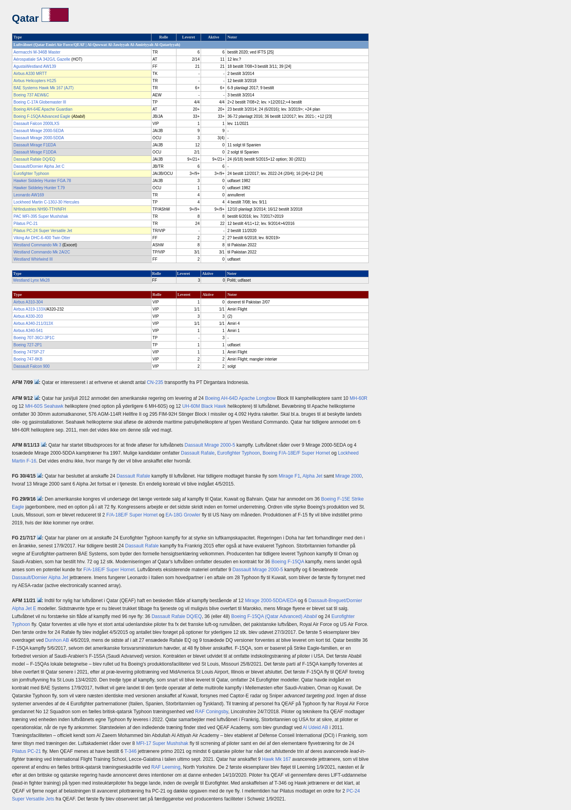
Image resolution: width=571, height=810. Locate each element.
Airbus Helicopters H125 (34, 81)
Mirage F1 (289, 476)
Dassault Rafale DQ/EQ (34, 159)
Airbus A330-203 (28, 316)
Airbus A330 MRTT (30, 73)
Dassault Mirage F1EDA (34, 145)
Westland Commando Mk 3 (37, 245)
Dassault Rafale (198, 453)
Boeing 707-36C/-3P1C (33, 338)
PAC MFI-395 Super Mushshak (40, 216)
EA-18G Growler (183, 515)
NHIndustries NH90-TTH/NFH (39, 209)
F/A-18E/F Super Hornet (131, 515)
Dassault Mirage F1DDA (34, 152)
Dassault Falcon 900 (31, 366)
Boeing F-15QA (287, 561)
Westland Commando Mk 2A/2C (41, 252)
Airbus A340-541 (28, 330)
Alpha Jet (312, 476)
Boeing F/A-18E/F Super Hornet (296, 453)
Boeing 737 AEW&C (31, 95)
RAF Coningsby (211, 711)
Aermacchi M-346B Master (36, 52)
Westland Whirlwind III (33, 259)
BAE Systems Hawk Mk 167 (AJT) (43, 88)
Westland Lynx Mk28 (31, 280)
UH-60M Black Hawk (204, 406)
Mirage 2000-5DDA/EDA (271, 600)
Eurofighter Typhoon (31, 173)
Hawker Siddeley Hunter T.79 (39, 188)
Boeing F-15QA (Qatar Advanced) (274, 616)
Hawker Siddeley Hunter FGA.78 (42, 181)
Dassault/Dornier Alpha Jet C (38, 166)
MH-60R (359, 398)
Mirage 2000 (348, 476)
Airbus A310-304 (28, 302)
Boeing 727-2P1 (27, 345)
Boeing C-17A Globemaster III (39, 102)
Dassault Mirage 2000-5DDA (38, 138)
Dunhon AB (57, 640)
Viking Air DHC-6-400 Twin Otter (41, 238)
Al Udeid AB (315, 727)
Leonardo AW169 (28, 195)
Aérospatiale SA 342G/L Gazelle (41, 59)
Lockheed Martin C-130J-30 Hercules (46, 202)
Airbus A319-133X (29, 309)
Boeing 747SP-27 (28, 352)
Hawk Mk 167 (276, 759)
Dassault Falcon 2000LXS (36, 123)
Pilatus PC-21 (25, 223)
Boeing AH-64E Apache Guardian (42, 109)
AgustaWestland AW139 (34, 66)
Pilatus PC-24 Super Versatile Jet (42, 230)
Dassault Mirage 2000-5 (210, 445)
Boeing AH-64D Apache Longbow (240, 398)
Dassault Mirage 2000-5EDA (38, 131)
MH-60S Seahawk (44, 406)
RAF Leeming (165, 767)
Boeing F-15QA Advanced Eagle (41, 116)
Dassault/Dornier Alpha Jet (40, 577)
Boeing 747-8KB (27, 359)
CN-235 (155, 382)
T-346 (131, 751)
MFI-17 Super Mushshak (162, 743)
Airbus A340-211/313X (33, 323)
